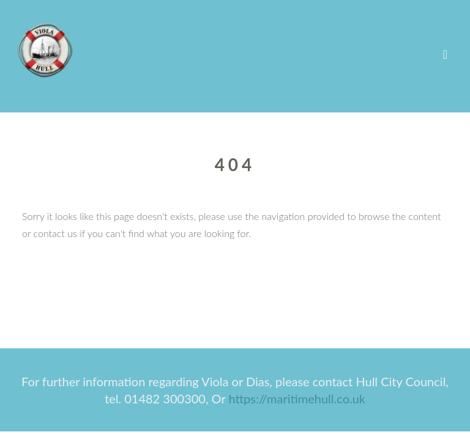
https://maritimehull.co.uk (296, 398)
